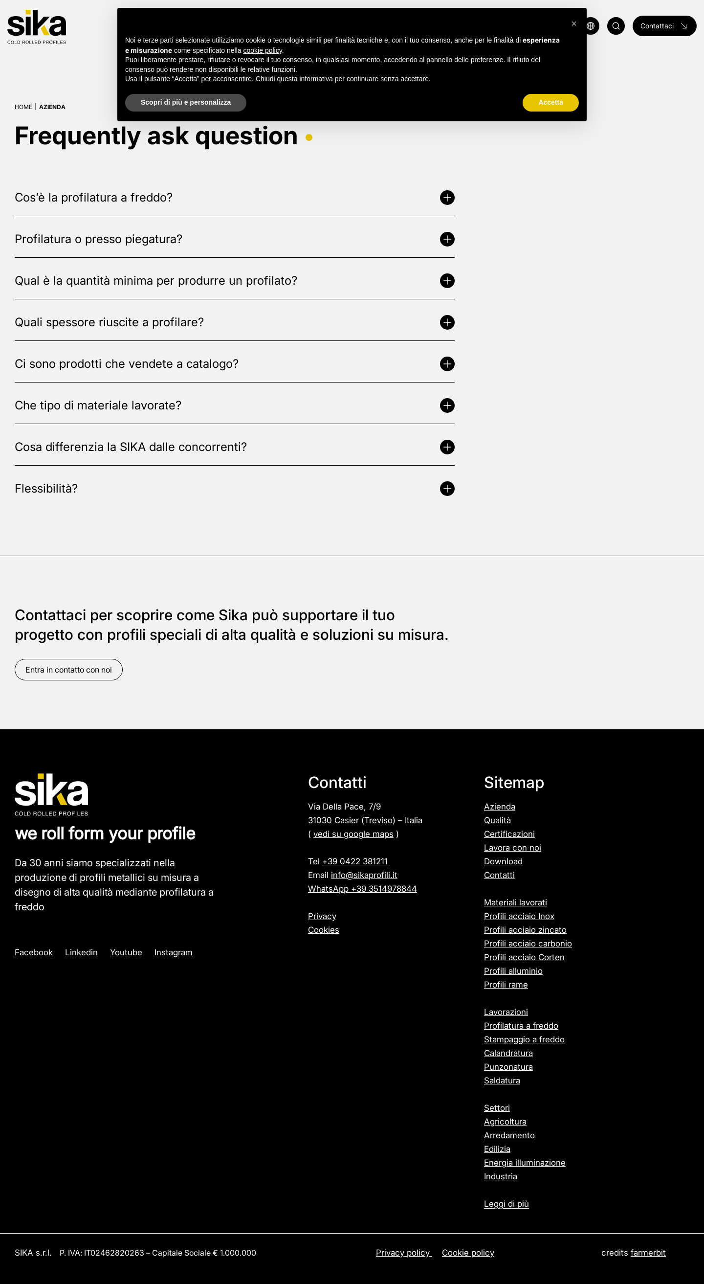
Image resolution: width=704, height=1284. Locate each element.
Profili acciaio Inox (519, 916)
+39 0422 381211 (356, 861)
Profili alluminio (513, 971)
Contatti (499, 875)
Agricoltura (505, 1121)
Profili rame (506, 985)
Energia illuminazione (525, 1163)
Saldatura (502, 1080)
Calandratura (508, 1053)
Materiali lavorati (515, 902)
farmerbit (648, 1253)
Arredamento (509, 1135)
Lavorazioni (506, 1012)
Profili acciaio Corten (524, 957)
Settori (497, 1108)
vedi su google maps (353, 834)
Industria (500, 1176)
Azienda (499, 806)
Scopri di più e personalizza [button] (186, 102)
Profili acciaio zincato (525, 930)
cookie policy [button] (262, 50)
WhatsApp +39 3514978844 (362, 889)
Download (503, 861)
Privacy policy (404, 1253)
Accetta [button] (550, 102)
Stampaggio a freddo (524, 1039)
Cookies (323, 930)
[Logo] (62, 27)
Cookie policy (468, 1253)
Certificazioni (509, 834)
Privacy (322, 916)
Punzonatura (508, 1067)
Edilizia (497, 1149)
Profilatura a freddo (521, 1026)
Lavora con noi (512, 848)
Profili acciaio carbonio (528, 943)
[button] (574, 23)
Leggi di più (506, 1204)
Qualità (497, 820)
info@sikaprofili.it (364, 875)
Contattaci (664, 26)
